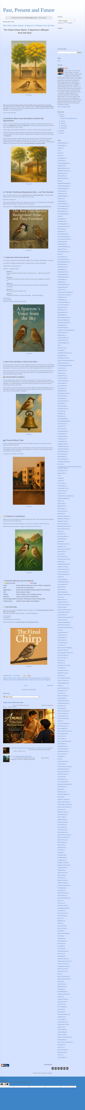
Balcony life (60, 513)
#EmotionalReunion (63, 206)
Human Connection (62, 711)
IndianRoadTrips (62, 746)
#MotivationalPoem (62, 337)
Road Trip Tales (62, 928)
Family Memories (62, 632)
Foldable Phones (62, 673)
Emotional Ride (61, 614)
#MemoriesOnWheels (63, 317)
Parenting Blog (61, 888)
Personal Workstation (63, 898)
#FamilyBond (61, 219)
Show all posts (42, 17)
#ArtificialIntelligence (63, 163)
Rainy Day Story (62, 913)
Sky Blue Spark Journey (64, 961)
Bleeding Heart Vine (63, 544)
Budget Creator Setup (63, 549)
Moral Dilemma (61, 829)
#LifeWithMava (61, 299)
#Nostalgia (60, 350)
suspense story (61, 1001)
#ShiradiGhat (61, 403)
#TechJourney (61, 428)
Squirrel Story (61, 984)
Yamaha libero (61, 1057)
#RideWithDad (61, 390)
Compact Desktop (62, 571)
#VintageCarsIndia (62, 449)
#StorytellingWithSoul (63, 421)
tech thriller (60, 1009)
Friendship (60, 675)
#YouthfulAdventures (63, 461)
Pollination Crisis (62, 905)
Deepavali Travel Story (63, 594)
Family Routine (46, 678)
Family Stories (61, 637)
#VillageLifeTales (62, 444)
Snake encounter (62, 968)
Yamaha (60, 1054)
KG (67, 68)
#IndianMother (61, 269)
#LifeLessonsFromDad (63, 294)
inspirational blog (62, 748)
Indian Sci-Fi (61, 736)
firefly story (60, 662)
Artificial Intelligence (63, 498)
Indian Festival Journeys (64, 731)
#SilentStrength (61, 406)
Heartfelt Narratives (62, 700)
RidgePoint (60, 920)
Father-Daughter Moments (64, 652)
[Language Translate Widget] (66, 20)
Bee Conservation (62, 523)
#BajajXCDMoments (63, 168)
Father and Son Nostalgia (64, 647)
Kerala (59, 759)
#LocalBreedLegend (63, 302)
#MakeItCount (61, 310)
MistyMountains (62, 819)
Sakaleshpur (61, 938)
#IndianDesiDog (62, 264)
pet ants (60, 900)
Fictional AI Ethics (62, 655)
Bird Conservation (11, 678)
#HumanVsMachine (63, 259)
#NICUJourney (61, 347)
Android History (61, 490)
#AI (58, 150)
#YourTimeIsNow (62, 459)
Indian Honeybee (62, 733)
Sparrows (31, 679)
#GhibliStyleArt (61, 244)
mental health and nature (64, 804)
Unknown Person (62, 1022)
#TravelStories (61, 441)
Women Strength (62, 1049)
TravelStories (61, 1016)
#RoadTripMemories (63, 393)
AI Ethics (60, 480)
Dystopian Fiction (62, 602)
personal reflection (62, 893)
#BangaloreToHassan (63, 170)
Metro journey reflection (64, 807)
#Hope (59, 254)
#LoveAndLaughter (62, 304)
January (63, 128)
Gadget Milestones (62, 683)
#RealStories (61, 388)
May (62, 116)
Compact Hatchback (63, 574)
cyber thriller (61, 587)
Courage (60, 576)
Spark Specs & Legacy (63, 979)
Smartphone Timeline (63, 966)
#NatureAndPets (62, 340)
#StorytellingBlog (62, 418)
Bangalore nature (62, 521)
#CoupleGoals (61, 191)
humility (59, 721)
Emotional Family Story (63, 609)
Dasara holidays (62, 592)
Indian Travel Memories (64, 741)
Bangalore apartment (63, 516)
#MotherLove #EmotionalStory (65, 330)
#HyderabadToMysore (63, 262)
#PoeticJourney (62, 378)
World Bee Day (61, 1052)
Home (25, 685)
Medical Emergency (63, 794)
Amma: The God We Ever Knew (13, 702)
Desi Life (60, 597)
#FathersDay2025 (62, 224)
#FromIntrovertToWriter (63, 239)
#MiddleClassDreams (63, 322)
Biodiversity (60, 533)
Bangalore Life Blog (63, 518)
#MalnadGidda (61, 315)
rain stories (60, 910)
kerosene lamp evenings (64, 766)
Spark (59, 974)
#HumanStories (62, 256)
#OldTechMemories (62, 363)
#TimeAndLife (61, 433)
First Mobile (60, 667)
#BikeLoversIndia (62, 178)
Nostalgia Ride (61, 857)
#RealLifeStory (61, 385)
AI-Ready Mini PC (62, 488)
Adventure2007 (61, 470)
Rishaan (60, 923)
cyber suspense (62, 584)
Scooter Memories (62, 951)
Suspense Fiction (62, 999)
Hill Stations (61, 705)
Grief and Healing (62, 695)
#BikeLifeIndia (61, 176)
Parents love (61, 890)
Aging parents (61, 473)
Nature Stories (61, 842)
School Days (61, 943)
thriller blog (60, 1011)
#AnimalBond (61, 158)
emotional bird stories (63, 604)
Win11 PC (60, 1047)
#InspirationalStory (62, 277)
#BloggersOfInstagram (63, 183)
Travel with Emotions (63, 1014)
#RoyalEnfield (61, 398)
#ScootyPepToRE (62, 401)
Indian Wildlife (16, 679)
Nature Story (61, 845)
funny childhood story (63, 678)
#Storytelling (61, 416)
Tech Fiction (61, 1004)
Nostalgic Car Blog (62, 862)
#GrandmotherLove (62, 251)
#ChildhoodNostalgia (63, 186)
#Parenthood (61, 368)
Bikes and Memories (63, 528)
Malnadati (60, 789)
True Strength (61, 1019)
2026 (60, 114)
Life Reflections (61, 779)
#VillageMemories (62, 446)
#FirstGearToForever (63, 226)
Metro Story (60, 809)
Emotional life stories (63, 612)
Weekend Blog (61, 1032)
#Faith (59, 216)
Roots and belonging (63, 933)
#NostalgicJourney (62, 358)
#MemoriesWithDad (63, 320)
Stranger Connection (63, 994)
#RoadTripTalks (62, 396)
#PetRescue (61, 373)
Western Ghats (61, 1034)
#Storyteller (60, 413)
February (63, 125)
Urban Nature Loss (39, 679)
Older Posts (50, 685)
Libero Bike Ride (62, 774)
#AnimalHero (61, 160)
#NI (58, 345)
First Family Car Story (63, 665)
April (62, 121)
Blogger (50, 1073)
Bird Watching (61, 539)
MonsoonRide (61, 827)
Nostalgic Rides (62, 867)
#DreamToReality (62, 203)
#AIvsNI (60, 153)
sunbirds (60, 996)
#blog (59, 181)
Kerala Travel (61, 764)
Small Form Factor (62, 963)
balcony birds (61, 508)
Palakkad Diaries (62, 882)
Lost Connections (62, 781)
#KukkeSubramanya (63, 284)
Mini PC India (61, 817)
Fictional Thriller (62, 657)
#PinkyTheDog (61, 375)
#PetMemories (61, 370)
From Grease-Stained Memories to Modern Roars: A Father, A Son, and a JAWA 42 (31, 748)
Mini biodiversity (62, 814)
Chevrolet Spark (62, 556)
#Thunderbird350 (62, 431)
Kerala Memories (62, 761)
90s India (60, 464)
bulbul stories (61, 551)
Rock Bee (60, 931)
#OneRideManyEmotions (64, 365)
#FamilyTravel (61, 221)
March (62, 123)
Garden (59, 685)
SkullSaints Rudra (62, 958)
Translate (68, 23)
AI (58, 475)
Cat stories (60, 554)
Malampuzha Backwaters (64, 784)
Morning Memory (62, 832)
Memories (60, 797)
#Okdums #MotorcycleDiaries (65, 360)
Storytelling (60, 989)
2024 (60, 133)
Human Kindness (62, 716)
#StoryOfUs (60, 411)
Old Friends (60, 877)
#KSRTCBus (61, 282)
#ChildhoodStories (62, 188)
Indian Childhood (62, 728)
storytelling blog (62, 991)
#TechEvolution (61, 423)
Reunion (60, 918)
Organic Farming (62, 880)
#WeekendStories (62, 451)
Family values (61, 640)
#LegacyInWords (62, 287)
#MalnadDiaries (62, 312)
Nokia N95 (60, 850)
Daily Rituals (61, 589)
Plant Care (60, 903)
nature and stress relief (63, 834)
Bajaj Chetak (61, 503)
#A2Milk (60, 148)
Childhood (60, 561)
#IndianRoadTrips (62, 272)
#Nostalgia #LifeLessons (64, 353)
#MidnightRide (61, 325)
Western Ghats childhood (64, 1037)
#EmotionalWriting (62, 213)
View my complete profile (64, 106)
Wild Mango (61, 1044)
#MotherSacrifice (62, 332)
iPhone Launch (61, 754)
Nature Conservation (63, 837)
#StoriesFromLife (62, 408)
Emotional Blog (61, 607)
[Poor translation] (6, 1084)
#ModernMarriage (62, 327)
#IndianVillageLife (62, 274)
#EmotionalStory (62, 211)
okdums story (61, 875)
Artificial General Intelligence (65, 496)
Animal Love (61, 493)
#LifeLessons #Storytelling (64, 292)
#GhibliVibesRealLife (63, 246)
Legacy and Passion (63, 771)
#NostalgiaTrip (61, 355)
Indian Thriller (61, 738)
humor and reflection (63, 723)
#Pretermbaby (61, 383)
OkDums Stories (62, 872)
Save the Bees (61, 941)
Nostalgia (60, 852)
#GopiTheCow (61, 249)
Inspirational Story (62, 751)
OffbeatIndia (61, 870)
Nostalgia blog (61, 855)
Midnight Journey (62, 812)
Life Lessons (61, 776)
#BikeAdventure (62, 173)
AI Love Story (61, 483)
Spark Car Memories (63, 976)
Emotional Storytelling (63, 622)
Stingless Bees (61, 986)
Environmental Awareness (34, 678)
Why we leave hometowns (64, 1042)
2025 (60, 130)
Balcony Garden (62, 511)
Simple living (61, 956)
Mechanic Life (61, 791)
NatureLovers (61, 847)
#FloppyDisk (61, 231)
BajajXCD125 (61, 506)
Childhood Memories (22, 678)
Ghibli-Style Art (61, 690)
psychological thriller (63, 908)
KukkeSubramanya (62, 769)
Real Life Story (61, 915)
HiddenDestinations (63, 703)
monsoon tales (61, 824)
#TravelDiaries (61, 438)
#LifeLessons (61, 289)
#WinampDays (61, 456)
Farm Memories (62, 642)
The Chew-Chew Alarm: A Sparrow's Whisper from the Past (28, 25)
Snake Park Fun (62, 971)
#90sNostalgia (61, 145)
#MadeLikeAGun (62, 307)
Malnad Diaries (24, 679)
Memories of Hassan (63, 799)
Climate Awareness (62, 569)
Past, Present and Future (28, 10)
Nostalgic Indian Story (63, 865)
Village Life (47, 679)
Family (59, 630)
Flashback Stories (7, 679)
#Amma (60, 155)
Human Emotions (62, 713)
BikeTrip (60, 531)
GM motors (60, 693)
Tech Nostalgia (61, 1006)
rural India (60, 936)
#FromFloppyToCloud (63, 236)
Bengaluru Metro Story (63, 526)
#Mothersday (61, 335)
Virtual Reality (61, 1029)
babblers (60, 501)
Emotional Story (62, 619)
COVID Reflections (62, 582)
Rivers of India (61, 925)
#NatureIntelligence (62, 342)
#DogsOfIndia (61, 201)
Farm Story (60, 645)
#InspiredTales (61, 279)
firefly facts (60, 660)
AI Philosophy (61, 485)
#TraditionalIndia (62, 436)
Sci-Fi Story (60, 948)
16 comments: (16, 675)
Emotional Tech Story (63, 624)
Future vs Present (62, 680)
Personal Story (61, 895)
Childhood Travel (62, 566)
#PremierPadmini (62, 380)
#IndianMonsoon (62, 267)
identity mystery (62, 726)
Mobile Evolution (62, 822)
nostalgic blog (61, 860)
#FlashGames (61, 229)
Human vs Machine (62, 718)
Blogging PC (61, 546)
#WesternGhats (62, 454)
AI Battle (60, 478)
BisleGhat (60, 541)
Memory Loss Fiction (63, 802)
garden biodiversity (62, 688)
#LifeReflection (61, 297)
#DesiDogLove (61, 193)
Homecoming (61, 708)
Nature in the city (62, 840)
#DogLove (60, 198)
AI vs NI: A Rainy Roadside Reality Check (21, 756)
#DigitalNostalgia (62, 196)
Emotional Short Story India (65, 617)
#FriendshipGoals (62, 234)
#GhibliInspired (61, 241)
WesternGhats (61, 1039)
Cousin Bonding (62, 579)
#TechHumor (61, 426)
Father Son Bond (62, 650)
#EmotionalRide (62, 208)
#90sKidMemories (62, 143)
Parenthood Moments (63, 885)
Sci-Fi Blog (60, 946)
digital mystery (61, 599)
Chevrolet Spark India (63, 559)
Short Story (60, 953)
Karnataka (60, 756)
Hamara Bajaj (61, 698)
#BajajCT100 (61, 165)
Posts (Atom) (32, 689)
